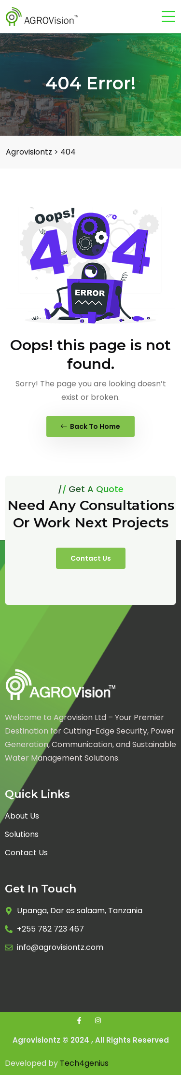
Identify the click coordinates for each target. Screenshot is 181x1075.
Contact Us (90, 558)
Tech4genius (84, 1063)
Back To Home (90, 426)
